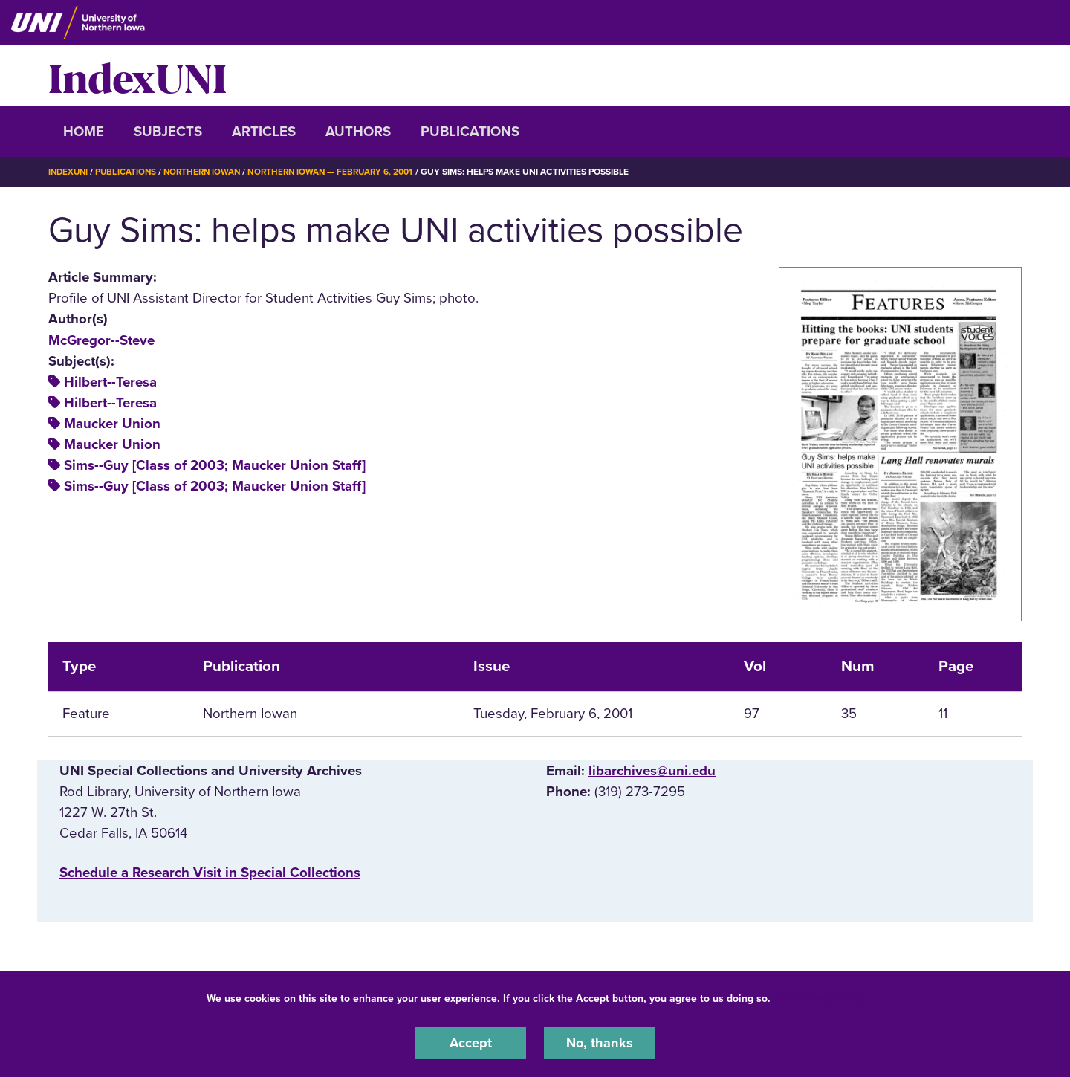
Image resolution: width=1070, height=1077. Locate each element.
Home (83, 131)
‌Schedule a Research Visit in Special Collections (209, 872)
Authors (358, 131)
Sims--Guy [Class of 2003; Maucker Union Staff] (215, 465)
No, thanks (599, 1043)
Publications (470, 131)
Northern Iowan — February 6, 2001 (341, 171)
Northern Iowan (208, 171)
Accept (470, 1043)
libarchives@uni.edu (652, 771)
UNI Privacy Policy (820, 998)
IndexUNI (137, 76)
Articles (264, 131)
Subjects (168, 131)
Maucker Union (112, 423)
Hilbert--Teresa (110, 382)
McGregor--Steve (101, 339)
